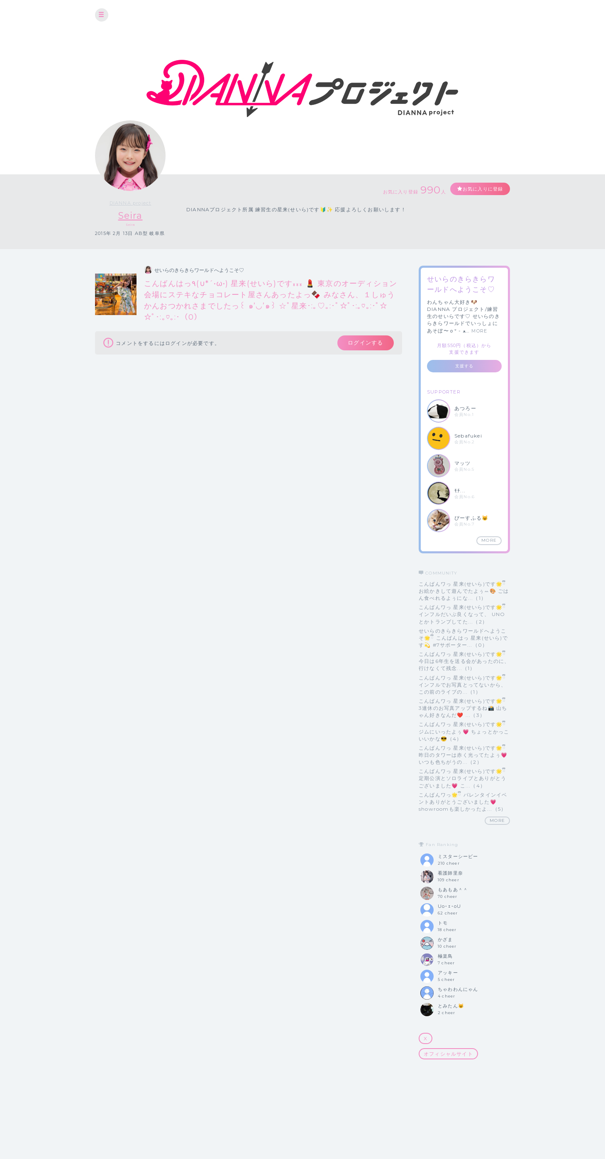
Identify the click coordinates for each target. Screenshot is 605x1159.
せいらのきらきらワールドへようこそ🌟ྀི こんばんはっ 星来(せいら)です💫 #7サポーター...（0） (463, 638)
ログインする (363, 343)
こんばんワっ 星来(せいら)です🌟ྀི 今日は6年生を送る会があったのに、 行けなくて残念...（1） (464, 661)
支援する (464, 366)
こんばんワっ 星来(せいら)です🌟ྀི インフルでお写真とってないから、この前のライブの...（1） (462, 685)
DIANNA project (130, 203)
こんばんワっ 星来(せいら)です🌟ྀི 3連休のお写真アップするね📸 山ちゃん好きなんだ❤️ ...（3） (463, 708)
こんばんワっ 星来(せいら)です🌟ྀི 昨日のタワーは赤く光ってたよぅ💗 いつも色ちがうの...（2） (463, 755)
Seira (130, 216)
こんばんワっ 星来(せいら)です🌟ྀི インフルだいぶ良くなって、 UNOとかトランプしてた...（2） (462, 614)
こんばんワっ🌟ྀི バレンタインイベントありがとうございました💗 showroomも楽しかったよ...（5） (463, 802)
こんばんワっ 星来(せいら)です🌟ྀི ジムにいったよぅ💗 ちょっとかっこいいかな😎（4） (464, 731)
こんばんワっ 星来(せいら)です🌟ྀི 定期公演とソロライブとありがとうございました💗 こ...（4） (462, 778)
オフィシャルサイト (448, 1054)
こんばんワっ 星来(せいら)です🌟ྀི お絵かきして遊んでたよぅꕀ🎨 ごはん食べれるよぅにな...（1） (464, 591)
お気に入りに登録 (480, 189)
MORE (479, 331)
